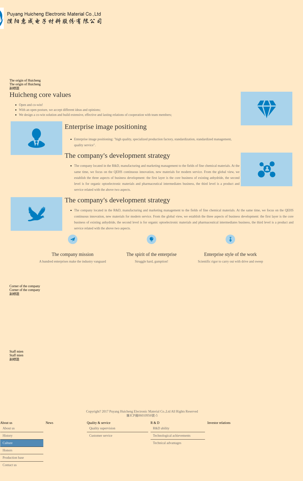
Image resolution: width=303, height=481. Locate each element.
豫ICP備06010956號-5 (141, 415)
